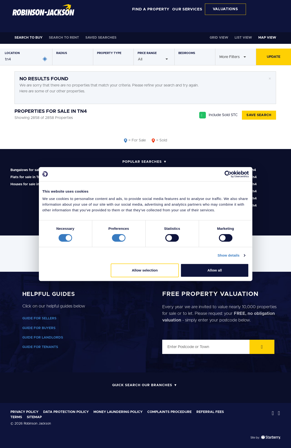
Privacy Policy (24, 412)
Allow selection (145, 270)
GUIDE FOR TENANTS (40, 347)
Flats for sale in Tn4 (26, 177)
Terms (16, 417)
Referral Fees (210, 412)
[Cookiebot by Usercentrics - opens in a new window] (228, 174)
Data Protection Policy (66, 412)
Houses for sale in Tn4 (28, 184)
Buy (28, 37)
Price (147, 53)
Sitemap (34, 417)
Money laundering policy (118, 412)
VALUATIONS (225, 9)
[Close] (269, 78)
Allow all (215, 270)
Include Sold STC (223, 115)
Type (109, 53)
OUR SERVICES (187, 9)
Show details (228, 255)
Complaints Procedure (169, 412)
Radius (61, 53)
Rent (64, 37)
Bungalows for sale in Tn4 (31, 170)
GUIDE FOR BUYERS (38, 328)
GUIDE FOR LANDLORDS (42, 337)
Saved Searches (100, 37)
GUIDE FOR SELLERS (39, 318)
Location (12, 53)
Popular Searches (142, 161)
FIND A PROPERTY (151, 9)
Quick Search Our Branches (142, 385)
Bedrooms (186, 53)
